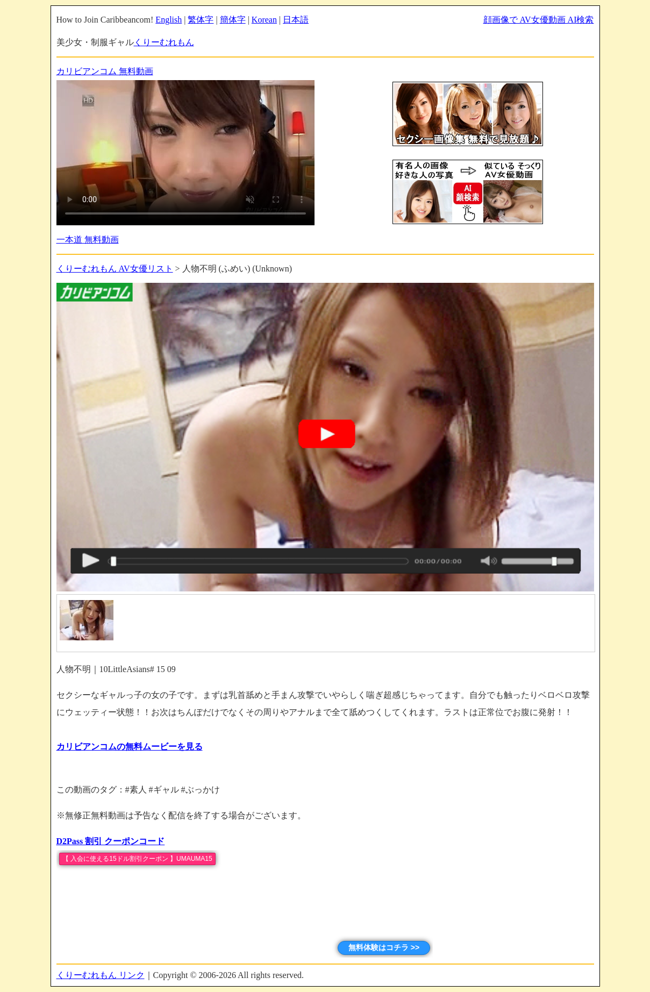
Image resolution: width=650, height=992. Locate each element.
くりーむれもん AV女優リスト (114, 268)
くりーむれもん (164, 42)
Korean (264, 19)
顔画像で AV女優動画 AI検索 (538, 19)
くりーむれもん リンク (100, 975)
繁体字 (200, 19)
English (168, 19)
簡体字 (233, 19)
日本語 (296, 19)
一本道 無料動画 (87, 239)
